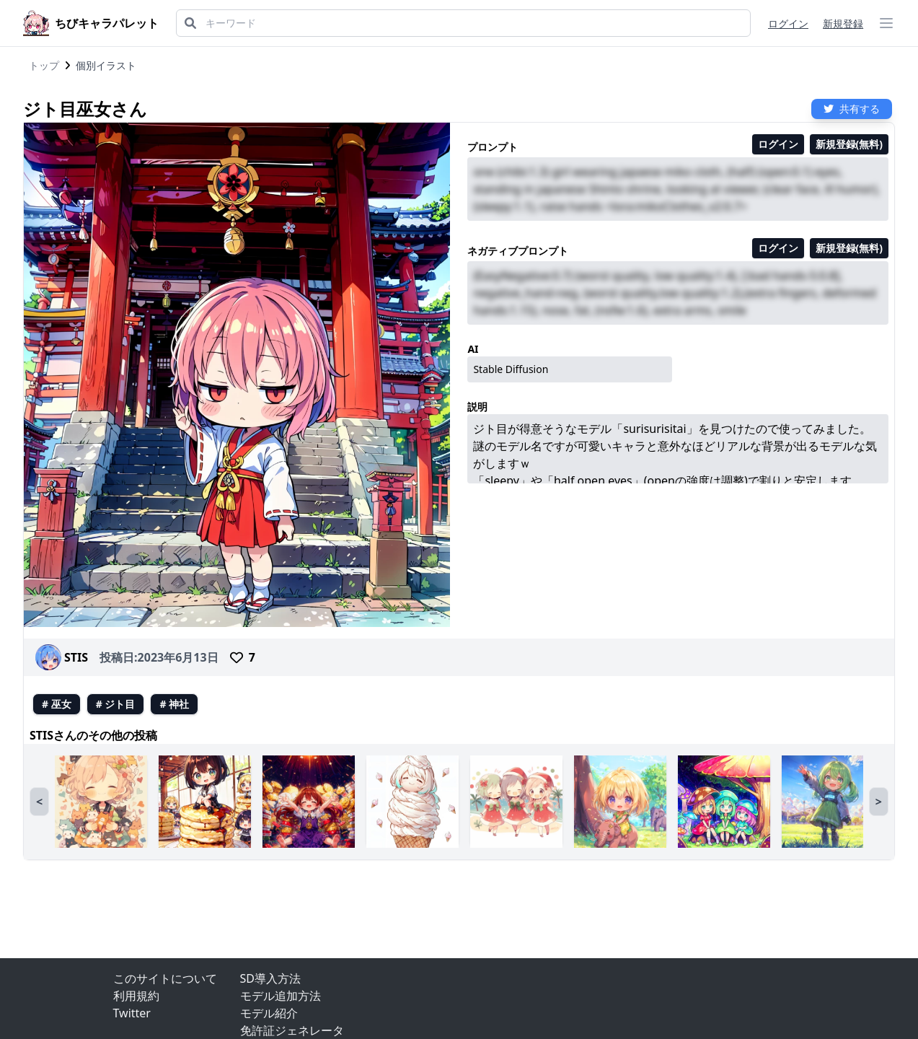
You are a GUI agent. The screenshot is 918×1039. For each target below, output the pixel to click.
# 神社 (174, 704)
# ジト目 (116, 704)
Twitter (132, 1013)
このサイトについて (165, 978)
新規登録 (843, 23)
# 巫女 (56, 704)
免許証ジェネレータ (292, 1030)
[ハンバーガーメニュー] (886, 23)
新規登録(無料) (849, 144)
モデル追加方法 (280, 996)
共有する (852, 108)
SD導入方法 (270, 978)
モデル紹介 (269, 1013)
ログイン (788, 23)
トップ (44, 65)
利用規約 (136, 996)
